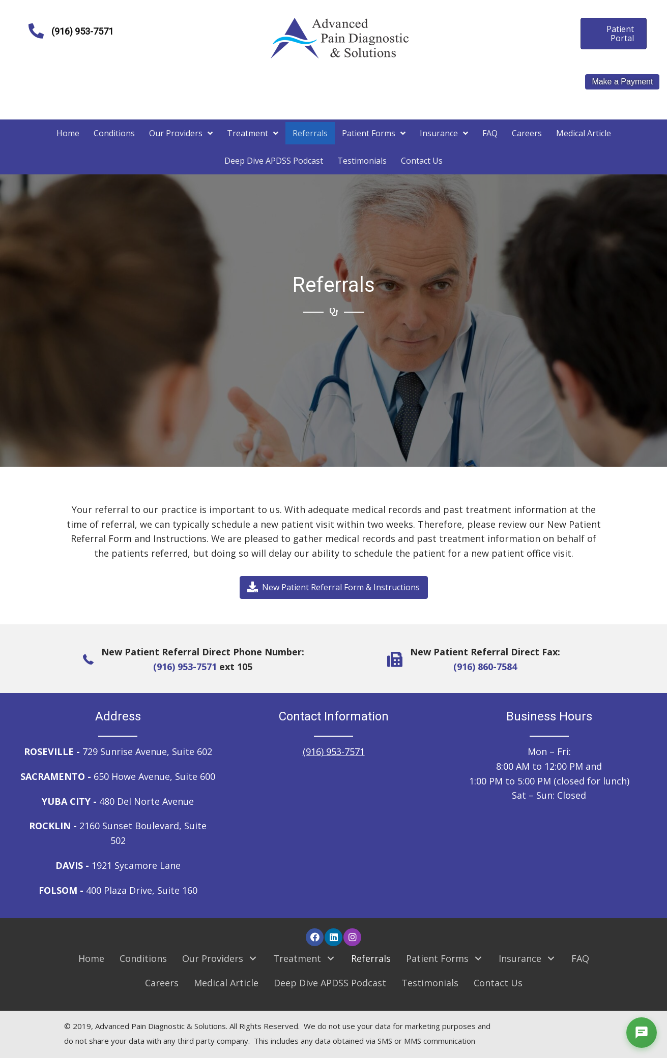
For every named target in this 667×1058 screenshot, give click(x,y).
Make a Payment (622, 81)
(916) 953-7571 (185, 666)
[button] (334, 587)
